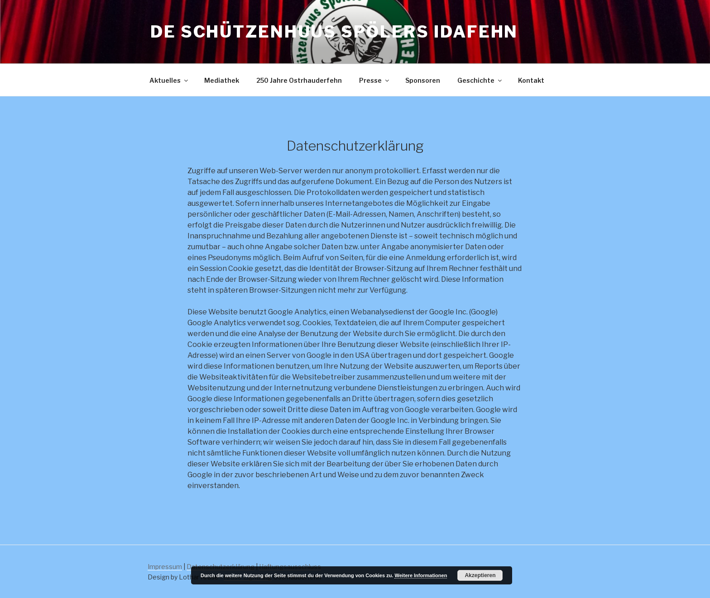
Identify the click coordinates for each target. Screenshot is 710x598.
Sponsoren (422, 80)
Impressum (165, 566)
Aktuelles (169, 80)
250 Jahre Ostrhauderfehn (299, 80)
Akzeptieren (480, 575)
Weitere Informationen (420, 575)
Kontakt (531, 80)
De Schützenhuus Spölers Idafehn (334, 32)
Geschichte (480, 80)
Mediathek (221, 80)
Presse (374, 80)
